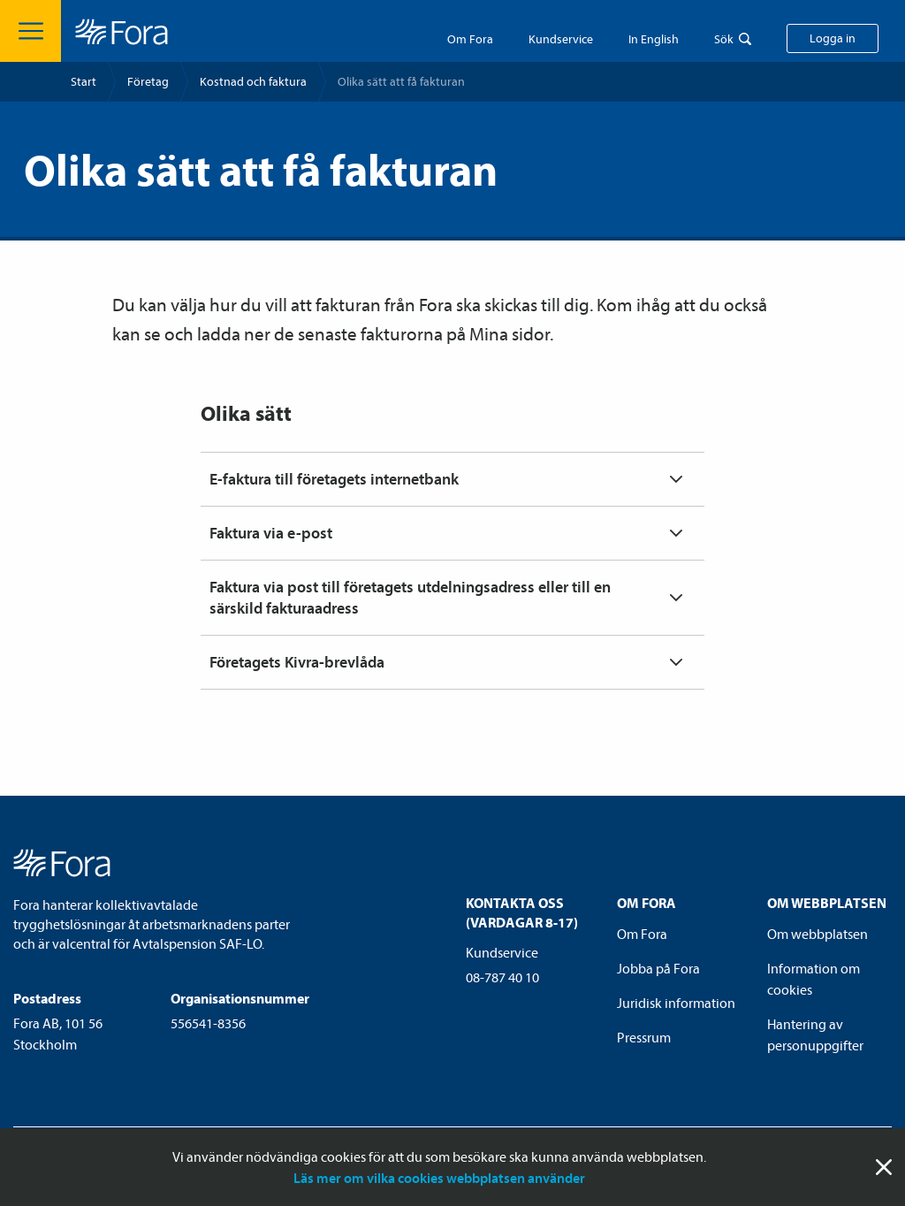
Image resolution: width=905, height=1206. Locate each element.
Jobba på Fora (658, 968)
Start (83, 81)
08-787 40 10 (502, 977)
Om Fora (470, 39)
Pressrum (644, 1037)
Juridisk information (676, 1002)
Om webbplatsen (817, 934)
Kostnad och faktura (253, 81)
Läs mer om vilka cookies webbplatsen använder (439, 1178)
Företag (148, 81)
